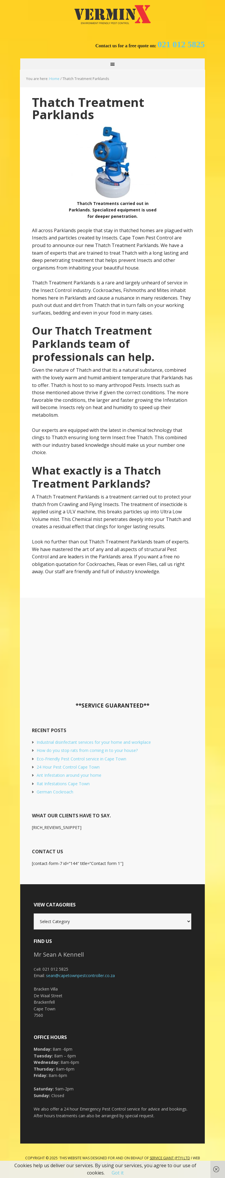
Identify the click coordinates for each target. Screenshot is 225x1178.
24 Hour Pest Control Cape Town (68, 767)
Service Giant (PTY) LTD (170, 1158)
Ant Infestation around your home (69, 775)
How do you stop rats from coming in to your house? (87, 750)
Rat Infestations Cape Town (63, 783)
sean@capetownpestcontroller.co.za (80, 975)
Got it (118, 1173)
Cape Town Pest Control (112, 14)
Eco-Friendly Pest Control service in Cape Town (81, 759)
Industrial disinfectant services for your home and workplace (94, 742)
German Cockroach (55, 792)
